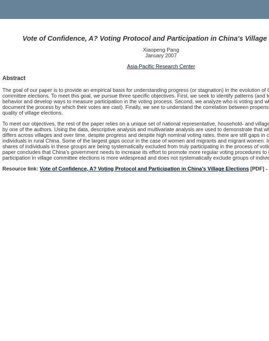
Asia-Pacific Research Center (161, 66)
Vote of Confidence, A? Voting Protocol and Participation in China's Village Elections (144, 168)
